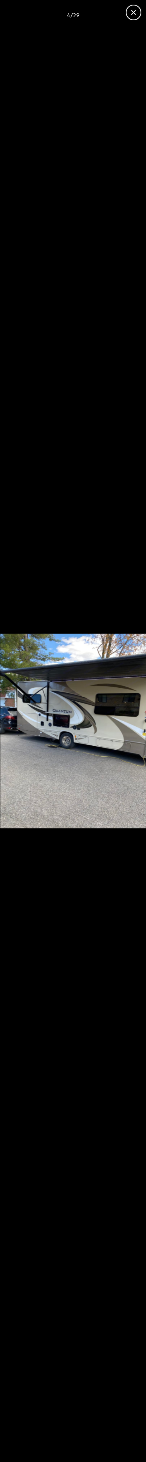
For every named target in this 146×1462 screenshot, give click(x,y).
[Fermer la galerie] (133, 12)
